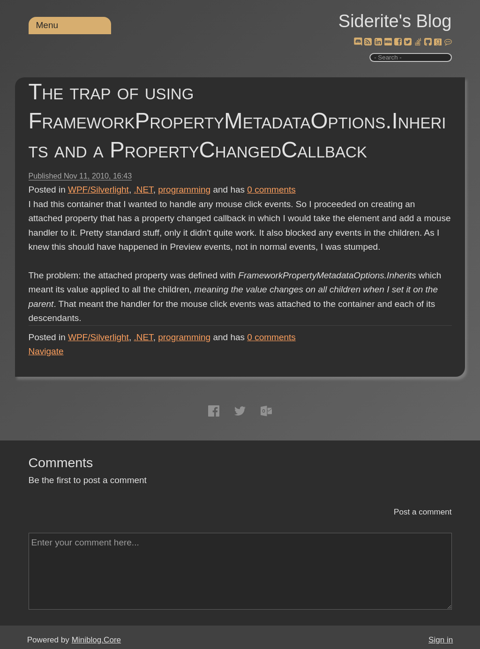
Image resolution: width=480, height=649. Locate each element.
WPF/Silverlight (98, 189)
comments (271, 189)
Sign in (440, 639)
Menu (47, 25)
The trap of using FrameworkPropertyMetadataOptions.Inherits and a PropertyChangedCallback (237, 120)
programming (184, 189)
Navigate (46, 351)
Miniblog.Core (96, 639)
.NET (143, 189)
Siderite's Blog (395, 21)
